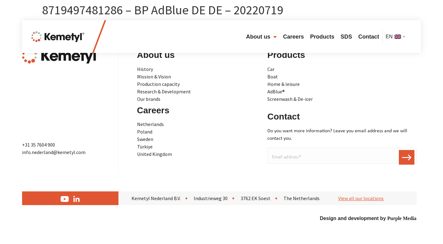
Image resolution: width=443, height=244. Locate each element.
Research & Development (164, 91)
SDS (346, 37)
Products (322, 37)
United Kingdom (154, 154)
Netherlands (150, 124)
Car (271, 69)
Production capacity (158, 84)
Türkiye (145, 146)
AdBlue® (276, 91)
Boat (272, 76)
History (145, 69)
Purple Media (402, 218)
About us (261, 37)
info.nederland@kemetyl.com (53, 152)
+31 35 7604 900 (38, 145)
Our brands (148, 99)
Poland (144, 132)
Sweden (145, 139)
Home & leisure (283, 84)
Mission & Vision (154, 76)
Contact (368, 37)
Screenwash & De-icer (290, 99)
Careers (293, 37)
